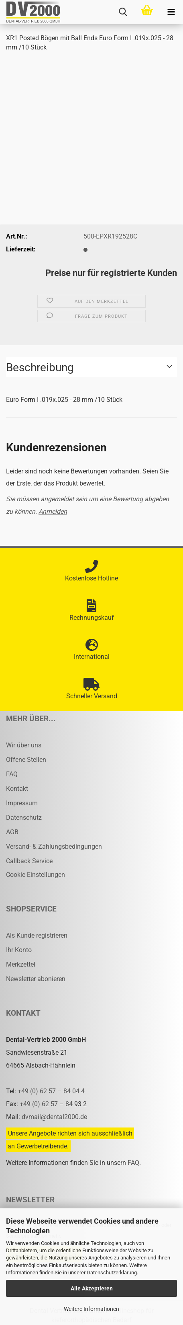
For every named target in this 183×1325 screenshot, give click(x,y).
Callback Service (29, 861)
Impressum (22, 803)
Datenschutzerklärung (112, 1272)
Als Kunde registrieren (36, 935)
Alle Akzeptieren (92, 1288)
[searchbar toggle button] (123, 12)
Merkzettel (20, 964)
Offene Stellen (26, 759)
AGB (12, 832)
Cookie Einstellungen (35, 875)
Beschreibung (40, 367)
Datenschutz (24, 817)
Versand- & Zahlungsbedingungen (54, 846)
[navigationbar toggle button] (171, 12)
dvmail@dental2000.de (54, 1117)
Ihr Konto (19, 950)
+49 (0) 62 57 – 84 (47, 1104)
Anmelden (53, 511)
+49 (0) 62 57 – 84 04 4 (51, 1091)
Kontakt (17, 788)
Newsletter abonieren (35, 979)
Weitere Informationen (91, 1309)
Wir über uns (23, 745)
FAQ (12, 774)
